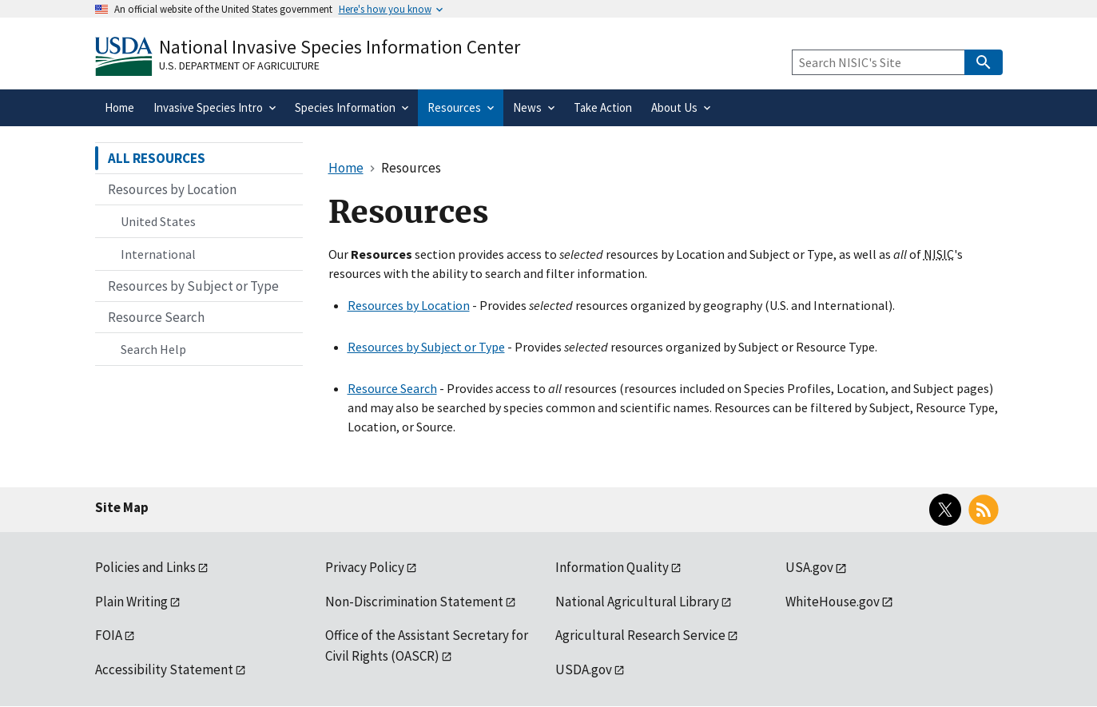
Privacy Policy (364, 567)
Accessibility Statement (164, 669)
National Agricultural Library (637, 601)
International (158, 254)
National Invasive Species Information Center (339, 46)
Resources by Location (409, 305)
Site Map (122, 507)
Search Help (153, 349)
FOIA (108, 635)
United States (158, 221)
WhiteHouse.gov (832, 601)
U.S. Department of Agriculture (239, 65)
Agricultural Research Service (640, 635)
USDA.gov (583, 669)
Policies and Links (145, 567)
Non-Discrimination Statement (414, 601)
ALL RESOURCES (156, 158)
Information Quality (612, 567)
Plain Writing (131, 601)
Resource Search (392, 388)
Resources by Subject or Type (426, 347)
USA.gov (809, 567)
